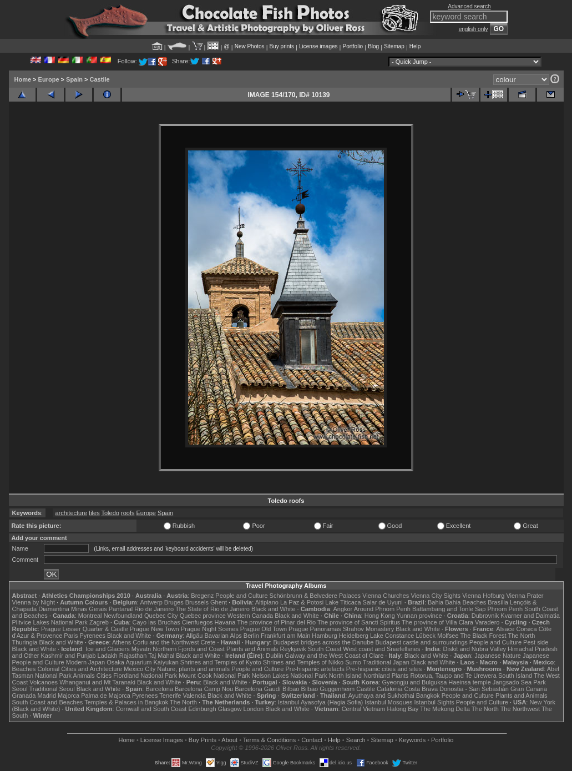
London (253, 709)
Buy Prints (202, 740)
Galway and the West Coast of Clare (334, 655)
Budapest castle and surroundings (421, 642)
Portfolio (352, 46)
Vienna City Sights (435, 595)
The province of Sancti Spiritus (358, 622)
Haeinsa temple (469, 682)
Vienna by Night (33, 602)
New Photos (250, 46)
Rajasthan (133, 655)
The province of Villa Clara (437, 622)
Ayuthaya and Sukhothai (381, 695)
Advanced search (469, 6)
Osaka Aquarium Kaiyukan (143, 662)
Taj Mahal (161, 655)
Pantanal (121, 609)
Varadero (487, 622)
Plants (400, 675)
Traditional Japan (386, 662)
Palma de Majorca (105, 695)
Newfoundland (123, 615)
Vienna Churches (385, 595)
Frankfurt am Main (285, 635)
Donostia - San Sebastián (474, 689)
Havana (225, 622)
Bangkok (428, 695)
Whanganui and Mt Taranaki (97, 682)
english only (473, 29)
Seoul (20, 689)
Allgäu (194, 635)
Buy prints (282, 46)
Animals (84, 675)
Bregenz (202, 595)
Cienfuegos (197, 622)
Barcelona (159, 689)
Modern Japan (85, 662)
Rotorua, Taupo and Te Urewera (453, 675)
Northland (376, 675)
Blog (373, 46)
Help (415, 46)
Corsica (526, 629)
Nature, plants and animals (193, 669)
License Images (161, 740)
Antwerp (151, 602)
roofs (127, 513)
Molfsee (448, 635)
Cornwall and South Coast (151, 709)
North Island (345, 675)
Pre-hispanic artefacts (314, 669)
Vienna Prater (524, 595)
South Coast (325, 649)
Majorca (68, 695)
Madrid (46, 695)
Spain (74, 79)
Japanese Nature (497, 655)
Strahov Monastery (368, 629)
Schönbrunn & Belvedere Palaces (315, 595)
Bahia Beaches (465, 602)
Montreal (90, 615)
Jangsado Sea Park (519, 682)
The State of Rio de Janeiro (212, 609)
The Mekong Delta (445, 709)
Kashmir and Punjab (68, 655)
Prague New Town (154, 629)
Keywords (412, 740)
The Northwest (520, 709)
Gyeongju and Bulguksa (414, 682)
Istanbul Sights (434, 702)
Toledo (110, 513)
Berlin (251, 635)
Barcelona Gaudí (258, 689)
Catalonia (389, 689)
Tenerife (170, 695)
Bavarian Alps (223, 635)
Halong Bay (402, 709)
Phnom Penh (505, 609)
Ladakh (108, 655)
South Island (515, 675)
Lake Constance (392, 635)
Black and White (273, 609)
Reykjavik (293, 649)
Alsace (505, 629)
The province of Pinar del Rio (276, 622)
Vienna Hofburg (483, 595)
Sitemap (394, 46)
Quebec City (161, 615)
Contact (311, 740)
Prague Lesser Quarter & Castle (84, 629)
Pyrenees (92, 635)
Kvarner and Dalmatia (529, 615)
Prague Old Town (263, 629)
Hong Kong (380, 615)
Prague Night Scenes (210, 629)
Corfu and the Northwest (166, 642)
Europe (48, 79)
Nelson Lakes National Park (289, 675)
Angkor (342, 609)
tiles (94, 513)
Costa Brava (421, 689)
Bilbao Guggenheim (328, 689)
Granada (24, 695)
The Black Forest (483, 635)
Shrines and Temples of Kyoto (220, 662)
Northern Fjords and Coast (189, 649)
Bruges (174, 602)
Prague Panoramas (314, 629)
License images (318, 46)
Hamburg (324, 635)
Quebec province (203, 615)
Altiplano (267, 602)
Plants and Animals (252, 649)
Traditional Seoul (52, 689)
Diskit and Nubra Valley (475, 649)
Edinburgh (202, 709)
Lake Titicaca (343, 602)
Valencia (194, 695)
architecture (71, 513)
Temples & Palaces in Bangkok (126, 702)
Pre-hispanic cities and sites (384, 669)
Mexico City (139, 669)
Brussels (197, 602)
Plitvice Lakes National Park (50, 622)
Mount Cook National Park (214, 675)
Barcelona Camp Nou (204, 689)
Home (23, 79)
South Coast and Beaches (47, 702)
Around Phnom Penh (382, 609)
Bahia (435, 602)
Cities (104, 675)
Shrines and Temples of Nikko (303, 662)
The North (521, 635)
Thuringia (25, 642)
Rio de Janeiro (154, 609)
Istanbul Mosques (388, 702)
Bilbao (291, 689)
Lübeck (425, 635)
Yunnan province (419, 615)
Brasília (498, 602)
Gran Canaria (528, 689)
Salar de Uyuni (383, 602)
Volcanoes (43, 682)
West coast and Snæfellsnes (381, 649)
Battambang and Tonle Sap (449, 609)
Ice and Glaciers (107, 649)
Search (356, 740)
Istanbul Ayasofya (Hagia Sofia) (320, 702)
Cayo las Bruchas (156, 622)
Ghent (218, 602)
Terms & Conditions (269, 740)
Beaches (24, 669)
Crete (208, 642)
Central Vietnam (364, 709)
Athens (121, 642)
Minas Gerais (89, 609)
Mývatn (141, 649)
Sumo (353, 662)
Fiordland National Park (145, 675)
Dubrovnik (485, 615)
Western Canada (250, 615)
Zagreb (99, 622)
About (229, 740)
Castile (100, 79)
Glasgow (230, 709)
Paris (71, 635)
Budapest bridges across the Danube (323, 642)
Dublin (274, 655)
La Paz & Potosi (301, 602)
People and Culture (241, 595)
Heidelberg (353, 635)
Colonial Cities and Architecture (79, 669)
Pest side (535, 642)
